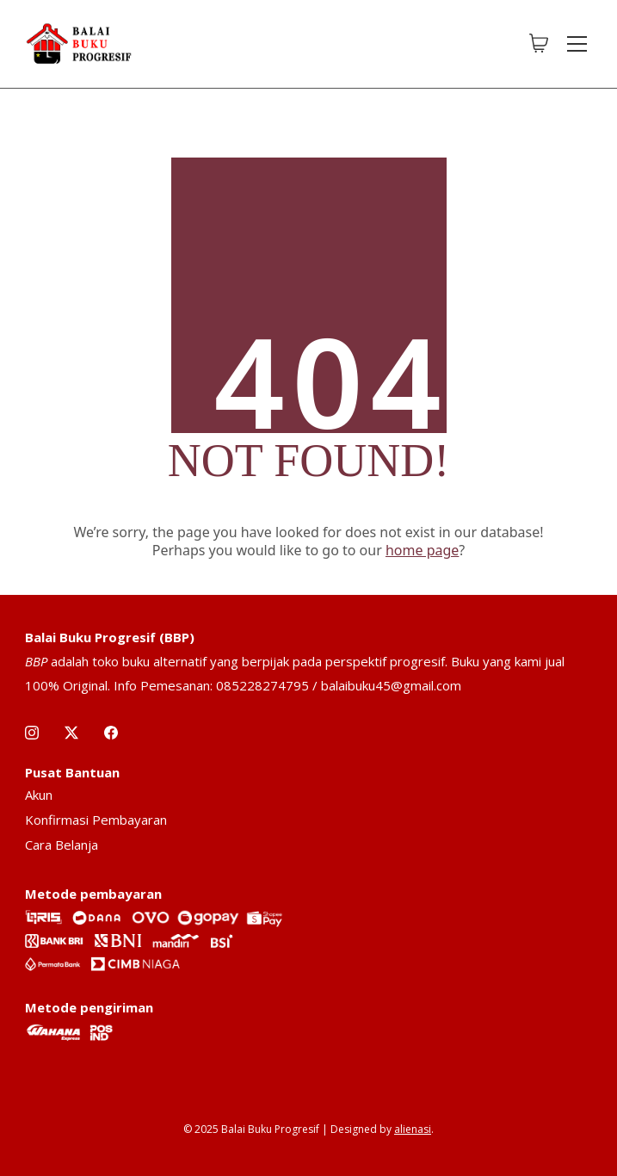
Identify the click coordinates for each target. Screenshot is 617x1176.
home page (422, 550)
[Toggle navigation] (577, 44)
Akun (38, 794)
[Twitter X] (71, 733)
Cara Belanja (61, 844)
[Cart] (538, 44)
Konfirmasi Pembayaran (96, 819)
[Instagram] (32, 733)
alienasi (412, 1129)
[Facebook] (111, 733)
